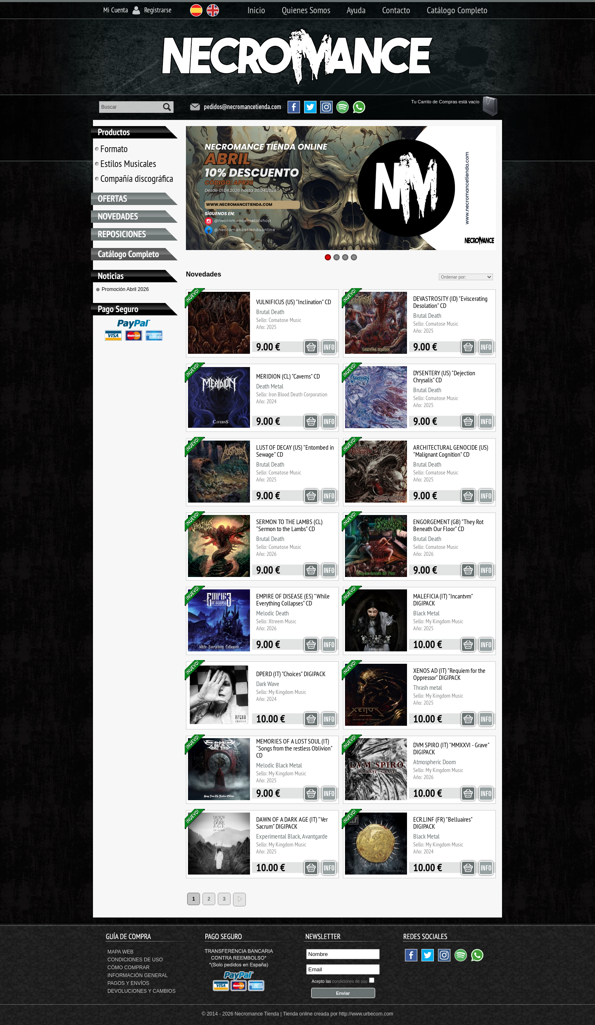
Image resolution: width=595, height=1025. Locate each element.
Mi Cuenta (115, 9)
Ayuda (356, 10)
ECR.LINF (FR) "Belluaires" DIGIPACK (442, 822)
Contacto (396, 10)
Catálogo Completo (457, 10)
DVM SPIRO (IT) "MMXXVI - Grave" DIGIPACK (451, 748)
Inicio (256, 10)
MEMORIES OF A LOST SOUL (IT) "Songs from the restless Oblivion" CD (294, 748)
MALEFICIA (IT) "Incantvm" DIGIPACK (443, 599)
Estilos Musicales (128, 163)
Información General (137, 975)
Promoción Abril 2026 (125, 289)
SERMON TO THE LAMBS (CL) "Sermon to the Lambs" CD (289, 525)
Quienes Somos (306, 10)
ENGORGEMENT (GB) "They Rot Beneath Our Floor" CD (448, 525)
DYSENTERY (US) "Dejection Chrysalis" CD (444, 376)
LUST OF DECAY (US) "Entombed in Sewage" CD (295, 450)
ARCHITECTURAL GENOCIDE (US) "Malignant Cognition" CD (450, 450)
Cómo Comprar (128, 967)
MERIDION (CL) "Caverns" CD (288, 376)
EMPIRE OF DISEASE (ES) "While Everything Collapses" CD (293, 599)
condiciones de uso (350, 981)
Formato (114, 149)
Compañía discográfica (136, 178)
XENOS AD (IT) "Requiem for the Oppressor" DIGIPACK (449, 674)
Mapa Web (120, 952)
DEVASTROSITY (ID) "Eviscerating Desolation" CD (450, 302)
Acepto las (339, 981)
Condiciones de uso (135, 960)
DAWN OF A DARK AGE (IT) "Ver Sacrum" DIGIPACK (292, 822)
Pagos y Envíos (128, 983)
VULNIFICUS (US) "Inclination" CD (293, 302)
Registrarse (157, 9)
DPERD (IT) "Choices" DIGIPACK (291, 674)
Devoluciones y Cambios (141, 991)
